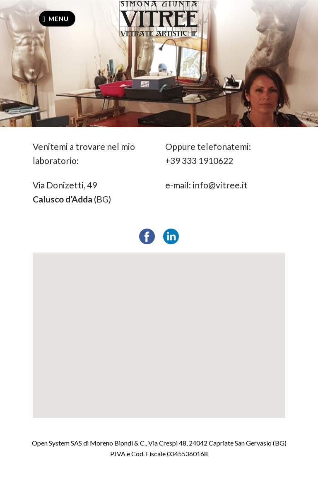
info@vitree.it (220, 185)
